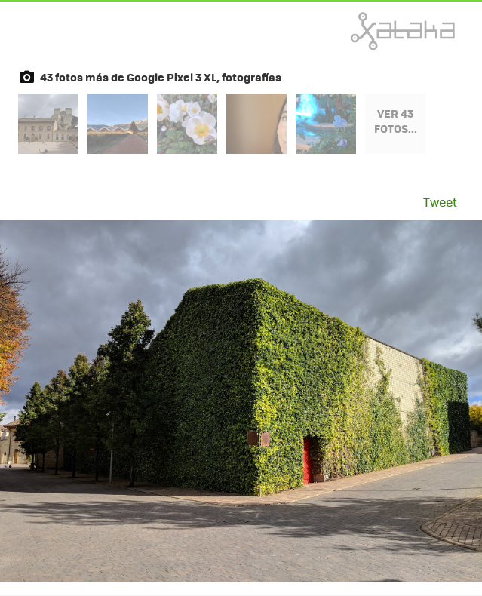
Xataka (369, 31)
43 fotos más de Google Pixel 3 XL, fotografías (160, 77)
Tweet (440, 202)
